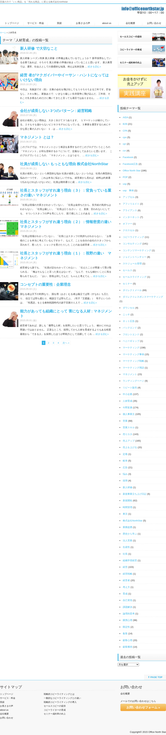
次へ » (66, 342)
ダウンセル (129, 307)
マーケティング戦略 (133, 361)
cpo (125, 137)
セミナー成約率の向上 (55, 714)
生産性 (126, 547)
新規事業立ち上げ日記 (134, 494)
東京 (125, 513)
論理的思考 (129, 613)
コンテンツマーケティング (137, 250)
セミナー (127, 283)
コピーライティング (133, 237)
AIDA (125, 117)
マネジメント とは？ (37, 137)
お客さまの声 (83, 23)
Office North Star (131, 170)
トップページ (12, 23)
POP (125, 177)
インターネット (131, 217)
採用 (125, 480)
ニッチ (126, 314)
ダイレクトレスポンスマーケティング (143, 296)
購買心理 (127, 620)
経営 (125, 567)
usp (125, 184)
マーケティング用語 (133, 367)
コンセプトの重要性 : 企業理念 (45, 284)
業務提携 (127, 527)
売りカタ (127, 434)
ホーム (3, 32)
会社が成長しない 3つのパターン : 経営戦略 (56, 111)
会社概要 (130, 23)
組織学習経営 (130, 560)
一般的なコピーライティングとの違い (62, 698)
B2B (125, 124)
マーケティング (131, 347)
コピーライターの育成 (55, 710)
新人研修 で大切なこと (39, 48)
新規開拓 (127, 500)
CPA (125, 130)
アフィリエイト (131, 203)
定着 (125, 454)
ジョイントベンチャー (134, 257)
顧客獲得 (127, 646)
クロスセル (129, 230)
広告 (125, 467)
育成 (125, 593)
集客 (125, 633)
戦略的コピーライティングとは (59, 694)
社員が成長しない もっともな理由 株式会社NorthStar (64, 164)
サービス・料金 (35, 23)
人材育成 (127, 401)
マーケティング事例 (133, 354)
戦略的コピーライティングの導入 (60, 702)
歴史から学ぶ (130, 533)
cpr (124, 144)
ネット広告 (129, 321)
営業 (125, 420)
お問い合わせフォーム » (143, 707)
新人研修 (127, 487)
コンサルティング (132, 243)
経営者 (126, 580)
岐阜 (125, 460)
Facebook (128, 157)
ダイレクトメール (132, 290)
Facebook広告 (130, 164)
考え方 (126, 587)
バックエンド (130, 327)
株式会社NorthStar (132, 520)
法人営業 (127, 540)
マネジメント (130, 374)
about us (106, 23)
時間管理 (127, 507)
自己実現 (127, 600)
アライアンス (130, 210)
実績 (59, 23)
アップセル (129, 197)
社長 (125, 553)
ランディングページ (133, 380)
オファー (127, 223)
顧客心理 (127, 640)
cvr (124, 150)
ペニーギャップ (131, 341)
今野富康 (127, 407)
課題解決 (127, 607)
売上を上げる (130, 447)
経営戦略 (127, 573)
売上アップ (129, 440)
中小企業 (127, 394)
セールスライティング (134, 277)
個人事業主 (129, 414)
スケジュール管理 (132, 263)
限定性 (126, 627)
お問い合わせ (154, 23)
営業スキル (129, 427)
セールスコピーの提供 (55, 706)
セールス (127, 270)
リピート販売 (130, 387)
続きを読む (94, 66)
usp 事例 (128, 190)
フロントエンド (131, 334)
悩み (125, 474)
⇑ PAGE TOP (155, 677)
